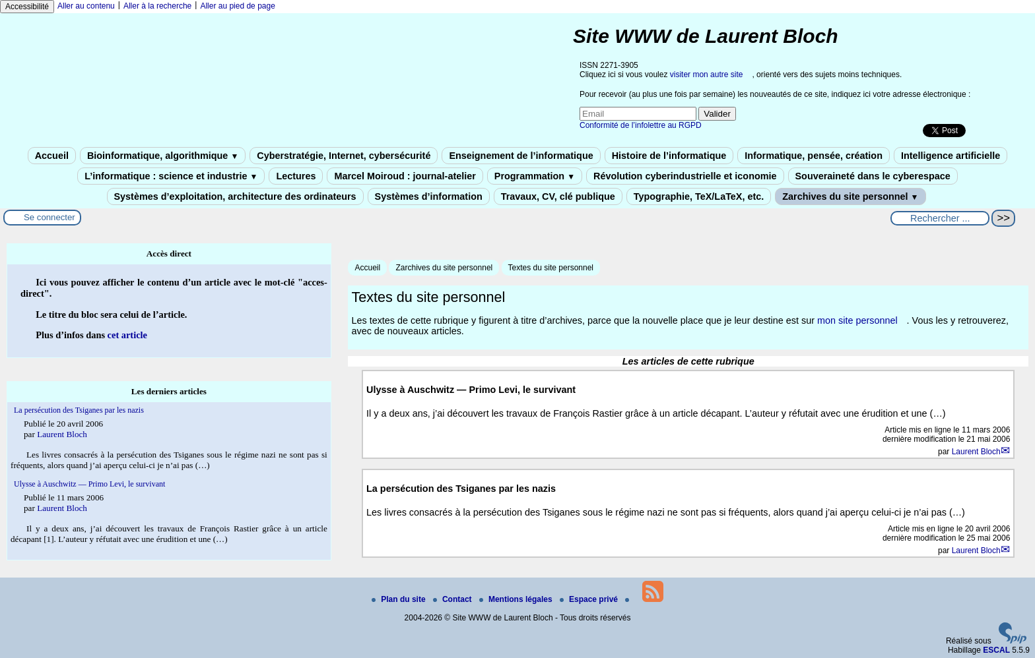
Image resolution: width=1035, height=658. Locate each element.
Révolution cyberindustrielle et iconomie (684, 176)
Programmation (534, 176)
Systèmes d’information (429, 196)
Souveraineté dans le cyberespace (873, 176)
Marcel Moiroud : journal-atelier (404, 176)
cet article (127, 335)
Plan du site (400, 599)
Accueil (52, 155)
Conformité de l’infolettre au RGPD (641, 125)
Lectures (296, 176)
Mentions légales (516, 599)
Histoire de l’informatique (669, 155)
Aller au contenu (86, 6)
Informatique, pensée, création (814, 155)
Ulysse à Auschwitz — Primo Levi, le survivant (89, 484)
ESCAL (996, 650)
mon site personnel (857, 320)
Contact (453, 599)
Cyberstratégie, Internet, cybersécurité (343, 155)
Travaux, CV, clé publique (558, 196)
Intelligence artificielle (950, 155)
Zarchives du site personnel (850, 196)
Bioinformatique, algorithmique (162, 155)
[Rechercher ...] (939, 218)
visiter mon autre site (706, 74)
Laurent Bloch (976, 451)
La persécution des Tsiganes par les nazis (79, 410)
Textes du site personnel (550, 267)
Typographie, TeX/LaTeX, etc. (699, 196)
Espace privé (590, 599)
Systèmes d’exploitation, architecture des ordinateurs (235, 196)
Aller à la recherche (157, 6)
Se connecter (49, 217)
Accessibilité (27, 6)
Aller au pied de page (237, 6)
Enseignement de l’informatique (521, 155)
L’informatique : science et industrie (170, 176)
